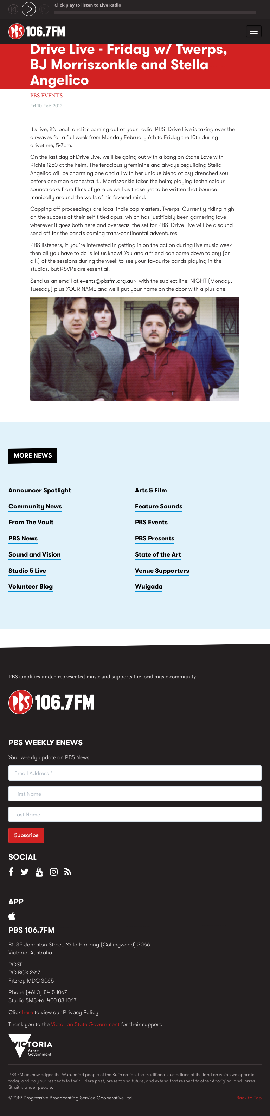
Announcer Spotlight (39, 490)
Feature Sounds (158, 506)
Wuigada (148, 586)
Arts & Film (151, 490)
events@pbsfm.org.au (108, 281)
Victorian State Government (85, 1024)
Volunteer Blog (30, 586)
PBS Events (46, 96)
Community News (35, 506)
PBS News (23, 538)
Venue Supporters (162, 570)
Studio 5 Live (27, 570)
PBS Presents (154, 538)
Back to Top (249, 1097)
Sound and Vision (34, 554)
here (27, 1012)
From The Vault (30, 522)
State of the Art (158, 554)
